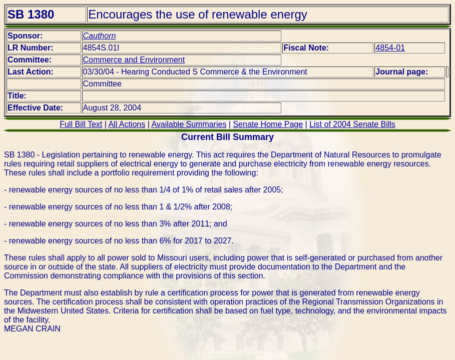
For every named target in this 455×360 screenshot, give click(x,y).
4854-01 (390, 48)
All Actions (126, 124)
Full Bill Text (81, 124)
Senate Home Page (268, 124)
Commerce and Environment (134, 60)
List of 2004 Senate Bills (352, 124)
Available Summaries (188, 124)
